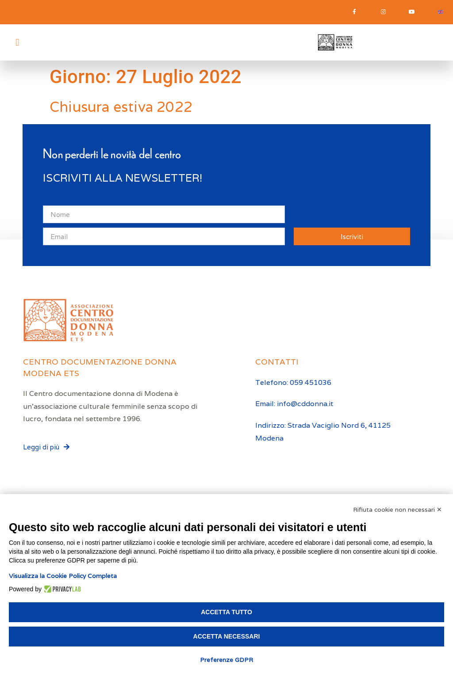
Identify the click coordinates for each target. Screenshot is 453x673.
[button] (17, 42)
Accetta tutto (226, 612)
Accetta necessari (226, 636)
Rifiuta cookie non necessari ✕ (397, 509)
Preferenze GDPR (226, 660)
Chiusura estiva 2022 (121, 107)
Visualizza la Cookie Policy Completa (63, 576)
